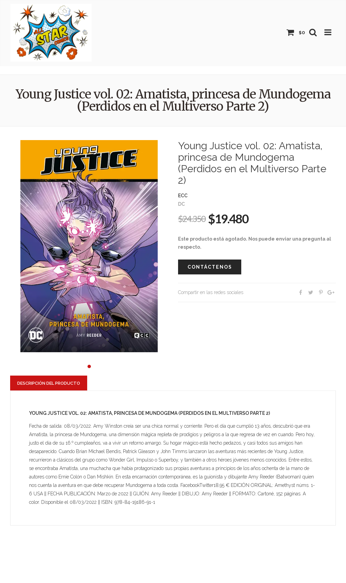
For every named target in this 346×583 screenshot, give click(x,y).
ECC (183, 195)
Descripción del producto (48, 383)
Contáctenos (210, 267)
